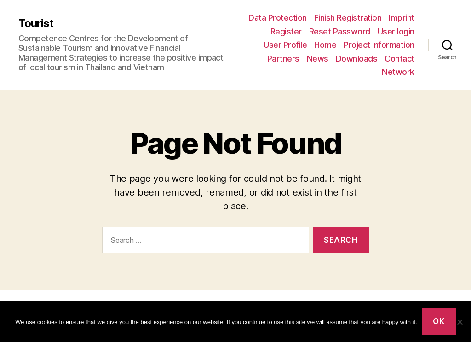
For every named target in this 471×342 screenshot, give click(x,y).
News (317, 58)
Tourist (35, 23)
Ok (438, 321)
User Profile (285, 45)
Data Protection (277, 17)
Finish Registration (348, 17)
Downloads (357, 58)
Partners (283, 58)
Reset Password (339, 31)
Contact (399, 58)
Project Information (379, 45)
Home (325, 45)
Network (398, 72)
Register (286, 31)
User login (396, 31)
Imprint (401, 17)
